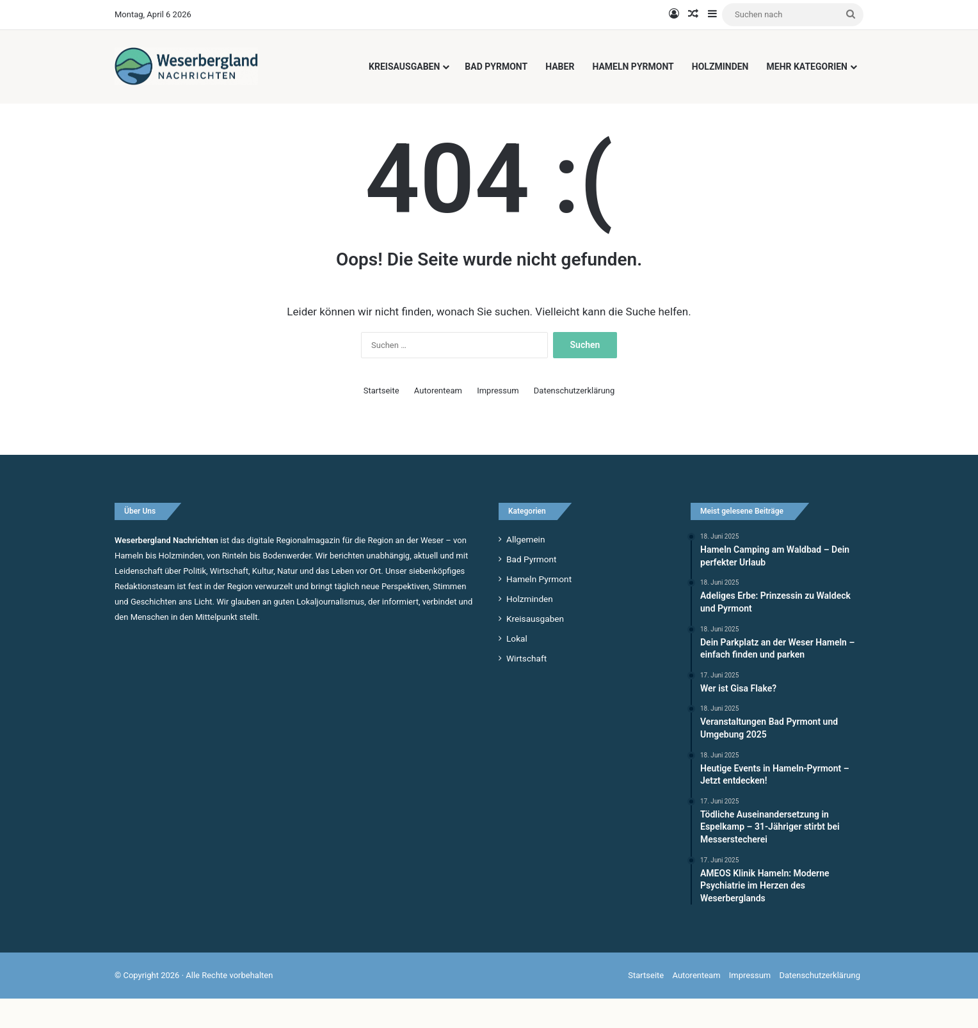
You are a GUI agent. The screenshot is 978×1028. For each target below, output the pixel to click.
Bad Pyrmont (496, 66)
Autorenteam (438, 419)
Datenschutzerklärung (574, 419)
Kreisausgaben (404, 66)
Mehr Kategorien (807, 66)
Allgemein (525, 568)
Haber (559, 66)
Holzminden (720, 66)
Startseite (381, 419)
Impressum (497, 419)
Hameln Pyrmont (632, 66)
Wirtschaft (526, 687)
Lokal (516, 667)
